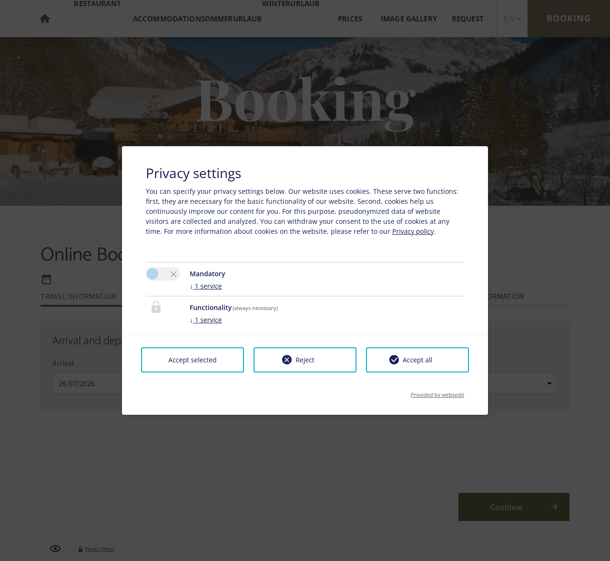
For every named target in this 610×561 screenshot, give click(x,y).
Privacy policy (413, 231)
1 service (206, 286)
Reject (305, 359)
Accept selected (192, 359)
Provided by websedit (437, 391)
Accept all (417, 359)
